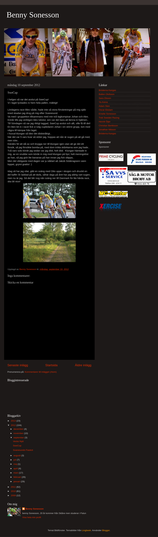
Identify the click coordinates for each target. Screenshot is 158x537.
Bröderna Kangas (107, 90)
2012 (13, 425)
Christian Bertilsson (108, 125)
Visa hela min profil (31, 517)
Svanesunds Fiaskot (23, 450)
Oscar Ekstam (106, 110)
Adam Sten (104, 106)
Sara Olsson (105, 98)
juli (15, 460)
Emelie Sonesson (107, 114)
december (18, 429)
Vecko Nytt (18, 441)
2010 (13, 491)
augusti (17, 455)
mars (16, 473)
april (15, 468)
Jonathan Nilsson (107, 129)
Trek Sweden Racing (109, 117)
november (18, 433)
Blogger (106, 530)
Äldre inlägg (83, 365)
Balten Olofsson (106, 94)
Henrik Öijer (104, 121)
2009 (13, 495)
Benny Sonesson (33, 14)
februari (17, 477)
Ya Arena (103, 102)
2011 (13, 487)
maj (15, 464)
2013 (13, 421)
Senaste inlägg (17, 365)
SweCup (17, 445)
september (19, 437)
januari (17, 481)
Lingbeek (86, 530)
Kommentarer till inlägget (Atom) (41, 372)
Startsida (51, 365)
